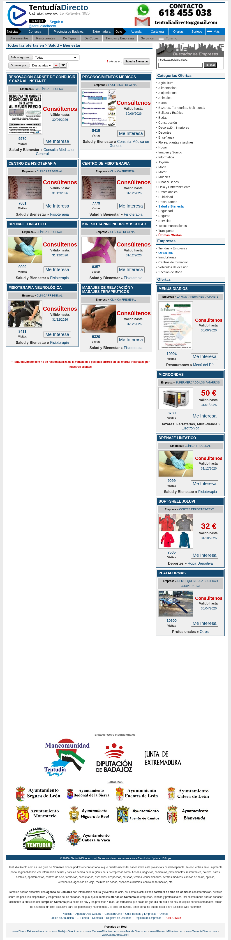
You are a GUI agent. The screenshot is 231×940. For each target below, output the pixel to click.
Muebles (164, 177)
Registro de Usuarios (118, 917)
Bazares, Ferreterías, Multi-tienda (181, 108)
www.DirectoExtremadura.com (30, 931)
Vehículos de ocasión (173, 267)
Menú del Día (204, 365)
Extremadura (101, 31)
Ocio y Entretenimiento (174, 187)
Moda (162, 167)
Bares (162, 103)
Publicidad (165, 197)
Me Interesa (57, 141)
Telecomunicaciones (172, 226)
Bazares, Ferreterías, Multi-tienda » (190, 424)
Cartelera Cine (113, 913)
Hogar (162, 147)
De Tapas (69, 38)
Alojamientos (19, 38)
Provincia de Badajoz (68, 31)
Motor (162, 172)
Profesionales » (186, 632)
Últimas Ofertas (170, 235)
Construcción (167, 122)
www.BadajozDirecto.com (67, 931)
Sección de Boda (170, 272)
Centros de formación (173, 262)
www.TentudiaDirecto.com (201, 931)
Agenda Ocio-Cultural (88, 913)
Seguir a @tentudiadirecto (46, 24)
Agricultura (165, 83)
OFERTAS (165, 253)
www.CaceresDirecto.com (100, 931)
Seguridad (165, 211)
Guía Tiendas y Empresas (140, 913)
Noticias (67, 913)
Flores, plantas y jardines (176, 142)
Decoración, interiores (173, 127)
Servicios (147, 38)
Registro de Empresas (148, 917)
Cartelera (157, 31)
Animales (164, 98)
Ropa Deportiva (200, 563)
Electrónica (190, 428)
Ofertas (178, 31)
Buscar (210, 65)
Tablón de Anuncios (62, 917)
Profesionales (168, 192)
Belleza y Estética (170, 112)
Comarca (34, 31)
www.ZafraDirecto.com (115, 934)
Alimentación (167, 88)
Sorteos (196, 31)
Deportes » (178, 563)
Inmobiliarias (167, 257)
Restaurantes (45, 38)
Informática (166, 157)
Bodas (162, 117)
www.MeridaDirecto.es (133, 931)
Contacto (97, 917)
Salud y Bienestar (171, 206)
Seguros (164, 216)
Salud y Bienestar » (26, 150)
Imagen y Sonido (170, 152)
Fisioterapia (59, 214)
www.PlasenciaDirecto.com (166, 931)
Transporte (165, 231)
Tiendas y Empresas (120, 38)
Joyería (163, 162)
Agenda (136, 31)
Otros (204, 632)
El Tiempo (83, 917)
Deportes (164, 132)
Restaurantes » (179, 365)
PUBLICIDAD (173, 917)
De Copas (92, 38)
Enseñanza (166, 137)
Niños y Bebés (168, 182)
